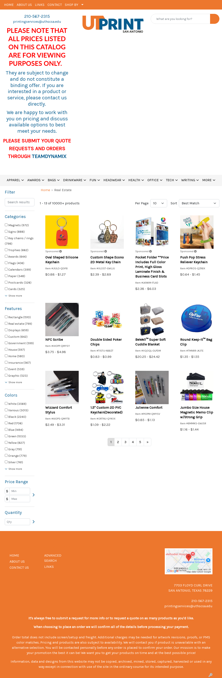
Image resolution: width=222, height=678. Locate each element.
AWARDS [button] (34, 180)
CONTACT (54, 5)
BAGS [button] (52, 180)
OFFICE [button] (153, 180)
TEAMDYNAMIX (49, 156)
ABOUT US (24, 5)
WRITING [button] (188, 180)
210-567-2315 (37, 16)
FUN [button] (93, 180)
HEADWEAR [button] (112, 180)
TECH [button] (170, 180)
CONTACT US (19, 567)
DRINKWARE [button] (72, 180)
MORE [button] (207, 180)
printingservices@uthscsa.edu (37, 21)
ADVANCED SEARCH (52, 558)
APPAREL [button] (13, 180)
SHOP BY (71, 5)
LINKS (39, 5)
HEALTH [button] (134, 180)
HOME (9, 5)
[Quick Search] (180, 19)
